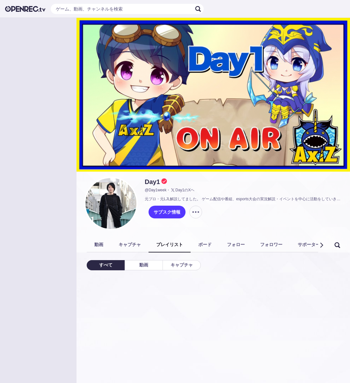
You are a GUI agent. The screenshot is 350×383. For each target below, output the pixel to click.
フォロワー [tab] (271, 244)
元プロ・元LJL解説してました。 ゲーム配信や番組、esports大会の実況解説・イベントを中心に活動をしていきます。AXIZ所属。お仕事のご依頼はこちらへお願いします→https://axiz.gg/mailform (243, 199)
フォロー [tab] (236, 244)
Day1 (152, 181)
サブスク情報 (167, 212)
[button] (321, 245)
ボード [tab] (205, 244)
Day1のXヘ (182, 190)
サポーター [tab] (309, 244)
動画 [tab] (98, 244)
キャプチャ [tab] (130, 244)
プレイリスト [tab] (169, 244)
